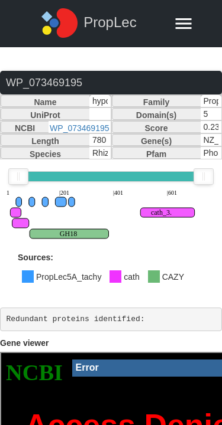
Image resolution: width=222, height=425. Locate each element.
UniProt (45, 115)
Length (45, 141)
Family (156, 102)
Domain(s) (156, 115)
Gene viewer (24, 343)
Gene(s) (156, 141)
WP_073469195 (79, 128)
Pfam (156, 154)
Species (45, 154)
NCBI (25, 128)
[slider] (18, 176)
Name (45, 102)
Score (156, 128)
